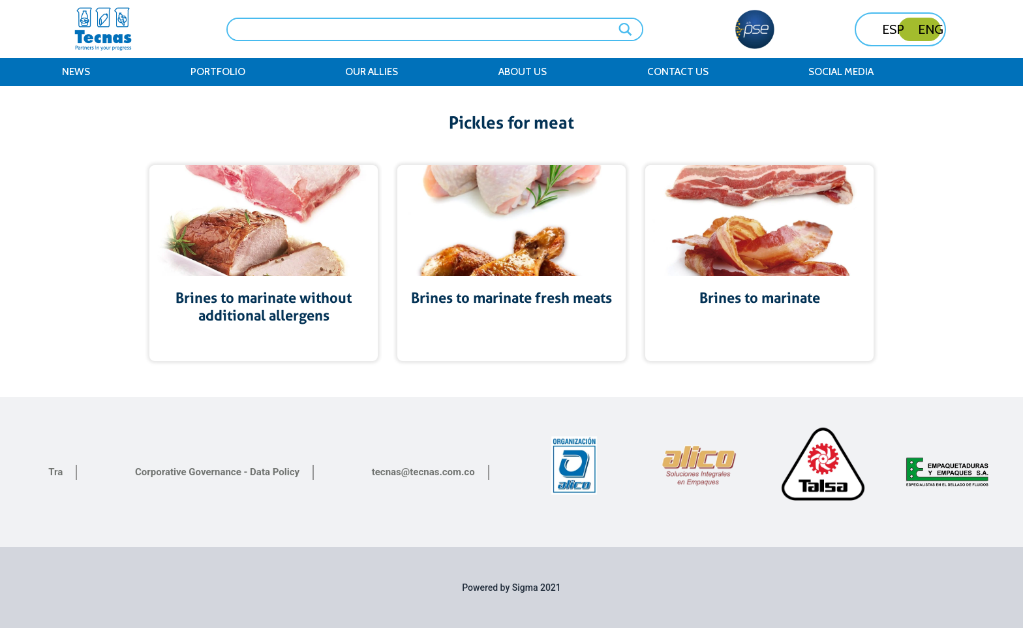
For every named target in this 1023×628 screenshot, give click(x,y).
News (76, 71)
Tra (55, 472)
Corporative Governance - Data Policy (217, 472)
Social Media (841, 71)
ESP (893, 29)
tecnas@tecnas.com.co (423, 472)
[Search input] (425, 28)
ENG (930, 29)
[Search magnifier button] (626, 29)
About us (522, 71)
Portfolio (218, 71)
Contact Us (678, 71)
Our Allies (371, 71)
